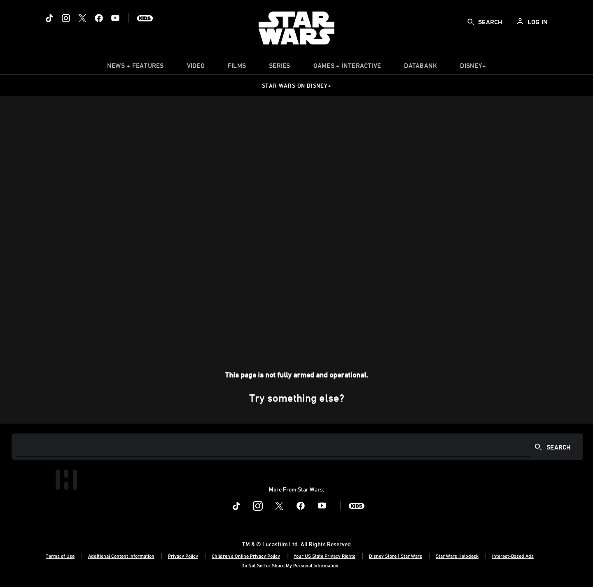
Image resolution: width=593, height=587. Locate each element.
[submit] (471, 22)
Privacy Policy (183, 556)
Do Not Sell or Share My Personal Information (290, 565)
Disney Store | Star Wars (395, 556)
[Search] (297, 446)
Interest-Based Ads (513, 556)
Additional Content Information (121, 556)
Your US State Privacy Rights (324, 556)
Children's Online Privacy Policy (246, 556)
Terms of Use (60, 556)
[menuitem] (195, 67)
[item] (135, 67)
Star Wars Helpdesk (457, 556)
